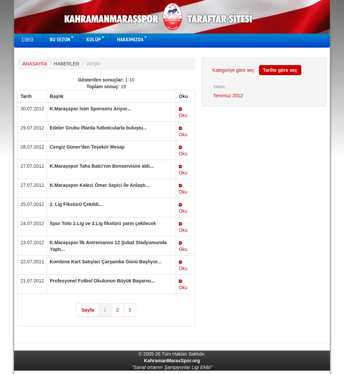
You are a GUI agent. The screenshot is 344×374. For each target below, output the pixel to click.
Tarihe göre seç (280, 70)
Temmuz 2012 (228, 95)
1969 (27, 40)
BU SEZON (62, 39)
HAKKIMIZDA (132, 39)
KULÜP (95, 39)
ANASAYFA (35, 63)
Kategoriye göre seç (233, 70)
